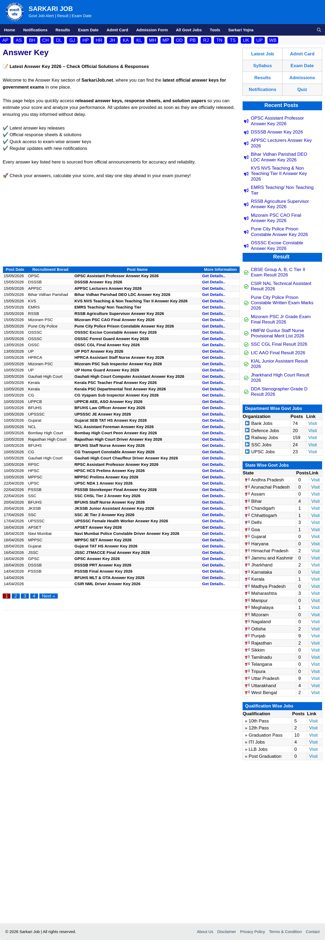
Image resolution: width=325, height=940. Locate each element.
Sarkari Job (51, 8)
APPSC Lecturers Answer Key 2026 (281, 143)
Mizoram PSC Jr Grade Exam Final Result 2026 (281, 319)
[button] (319, 30)
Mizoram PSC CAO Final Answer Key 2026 (276, 218)
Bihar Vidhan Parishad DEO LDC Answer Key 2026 (279, 157)
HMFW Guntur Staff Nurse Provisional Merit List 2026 (277, 333)
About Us (205, 931)
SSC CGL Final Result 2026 (279, 344)
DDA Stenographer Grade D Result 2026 (279, 391)
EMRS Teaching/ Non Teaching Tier (282, 190)
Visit (312, 423)
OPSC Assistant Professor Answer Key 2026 (277, 121)
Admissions (302, 77)
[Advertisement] (121, 223)
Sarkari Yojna (241, 30)
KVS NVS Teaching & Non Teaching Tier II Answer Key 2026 (279, 174)
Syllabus (262, 65)
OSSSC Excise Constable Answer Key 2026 (277, 245)
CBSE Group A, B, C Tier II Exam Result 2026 (278, 272)
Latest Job (262, 53)
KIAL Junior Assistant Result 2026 (279, 364)
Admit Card (117, 30)
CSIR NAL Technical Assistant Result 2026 (281, 286)
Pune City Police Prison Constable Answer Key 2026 (279, 231)
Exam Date (88, 30)
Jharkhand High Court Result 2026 (280, 377)
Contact (313, 931)
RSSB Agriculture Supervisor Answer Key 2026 (280, 204)
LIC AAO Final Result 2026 (278, 352)
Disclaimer (226, 931)
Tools (215, 30)
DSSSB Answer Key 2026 (277, 132)
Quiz (302, 89)
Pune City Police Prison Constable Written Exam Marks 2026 (282, 303)
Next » (48, 596)
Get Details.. (213, 275)
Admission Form (152, 30)
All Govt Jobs (189, 30)
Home (9, 30)
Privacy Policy (252, 931)
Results (63, 30)
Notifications (35, 30)
